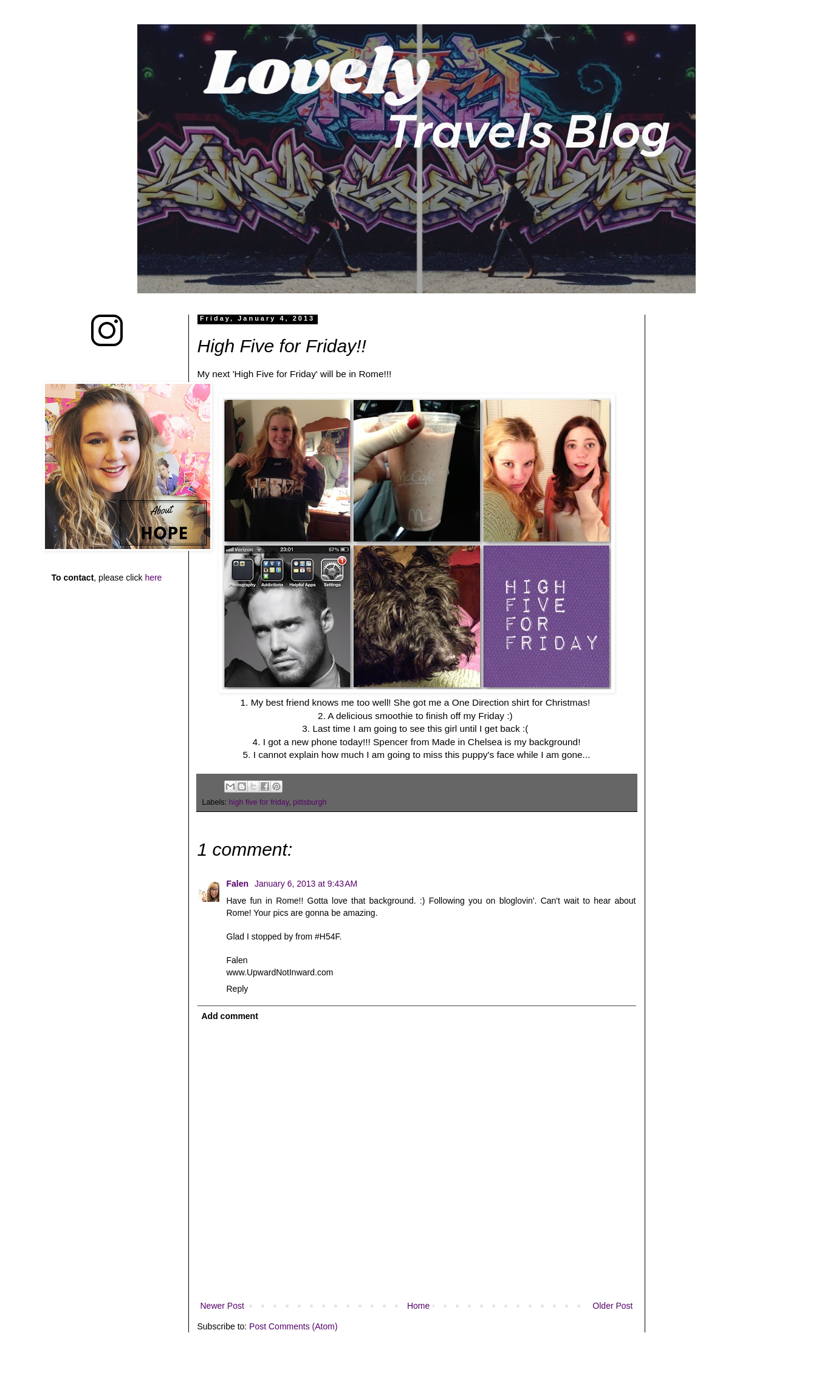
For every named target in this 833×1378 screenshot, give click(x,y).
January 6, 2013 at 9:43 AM (306, 884)
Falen (239, 884)
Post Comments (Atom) (293, 1326)
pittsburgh (309, 802)
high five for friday (259, 802)
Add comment (230, 1016)
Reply (238, 989)
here (153, 577)
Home (418, 1306)
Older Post (612, 1306)
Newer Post (222, 1306)
